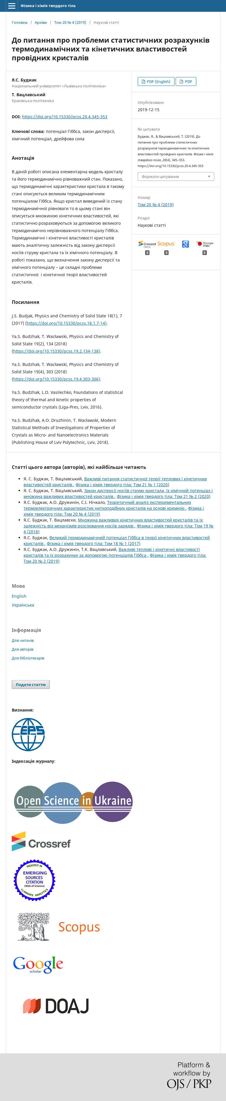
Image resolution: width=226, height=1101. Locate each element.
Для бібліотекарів (28, 658)
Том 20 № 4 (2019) (70, 22)
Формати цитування (160, 176)
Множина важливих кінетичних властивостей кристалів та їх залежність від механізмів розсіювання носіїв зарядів (113, 523)
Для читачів (23, 640)
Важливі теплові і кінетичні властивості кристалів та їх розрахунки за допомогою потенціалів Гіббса (112, 552)
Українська (23, 605)
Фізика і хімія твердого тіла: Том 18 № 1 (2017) (93, 543)
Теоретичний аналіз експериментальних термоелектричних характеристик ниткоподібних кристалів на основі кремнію (107, 505)
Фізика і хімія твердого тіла (48, 5)
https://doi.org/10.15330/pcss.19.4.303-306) (56, 379)
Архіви (41, 22)
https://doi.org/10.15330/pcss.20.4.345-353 (64, 116)
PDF (188, 81)
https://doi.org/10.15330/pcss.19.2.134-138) (56, 351)
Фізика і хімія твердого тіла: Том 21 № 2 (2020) (163, 496)
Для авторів (22, 649)
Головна (19, 22)
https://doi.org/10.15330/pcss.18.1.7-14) (67, 323)
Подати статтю (31, 684)
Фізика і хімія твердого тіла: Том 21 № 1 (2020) (122, 484)
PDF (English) (158, 81)
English (19, 596)
